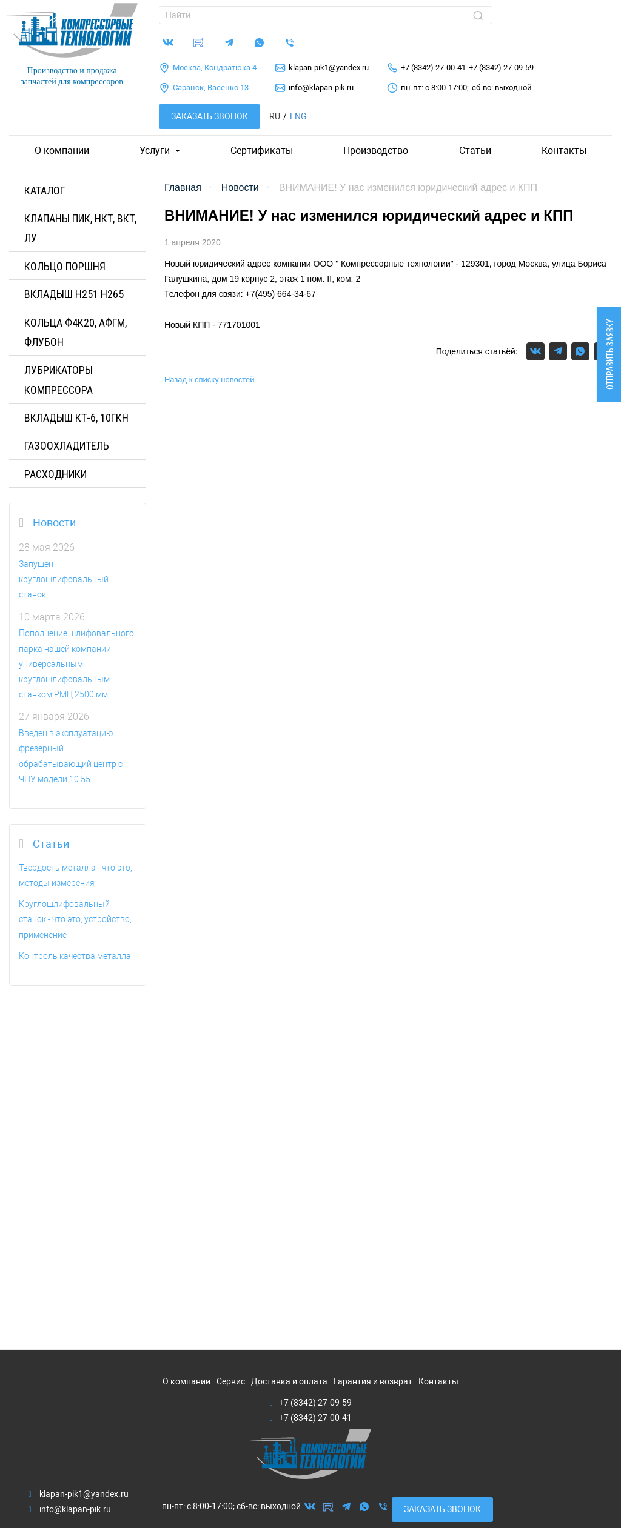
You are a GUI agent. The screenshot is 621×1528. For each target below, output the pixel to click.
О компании (62, 150)
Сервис (231, 1381)
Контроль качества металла (75, 956)
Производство (375, 150)
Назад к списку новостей (209, 379)
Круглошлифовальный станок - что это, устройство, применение (75, 919)
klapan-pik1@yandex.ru (329, 67)
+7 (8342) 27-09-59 (501, 67)
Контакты (564, 150)
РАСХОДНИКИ (55, 474)
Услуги (154, 150)
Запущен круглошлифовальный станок (64, 579)
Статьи (475, 150)
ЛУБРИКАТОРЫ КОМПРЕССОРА (58, 380)
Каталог (44, 190)
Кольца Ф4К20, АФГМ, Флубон (75, 332)
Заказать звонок (209, 116)
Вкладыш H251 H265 (74, 294)
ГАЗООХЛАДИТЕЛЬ (66, 445)
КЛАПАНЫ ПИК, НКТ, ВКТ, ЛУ (80, 228)
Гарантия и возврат (373, 1381)
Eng (298, 116)
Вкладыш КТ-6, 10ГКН (76, 417)
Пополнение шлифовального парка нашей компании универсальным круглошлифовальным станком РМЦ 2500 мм (76, 663)
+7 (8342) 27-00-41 (433, 67)
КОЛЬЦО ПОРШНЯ (65, 266)
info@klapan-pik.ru (321, 87)
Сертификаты (261, 150)
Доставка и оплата (289, 1381)
